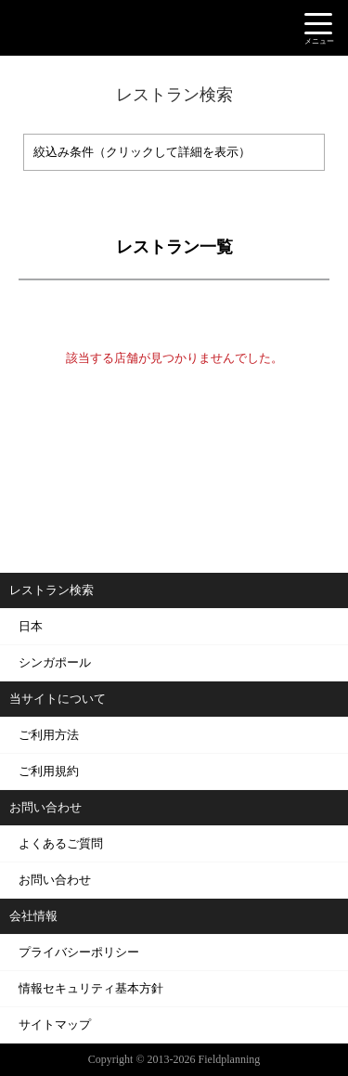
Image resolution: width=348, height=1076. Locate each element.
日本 (31, 626)
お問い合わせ (55, 880)
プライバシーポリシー (79, 952)
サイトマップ (55, 1024)
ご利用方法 (49, 735)
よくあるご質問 (61, 843)
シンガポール (55, 662)
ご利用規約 (49, 771)
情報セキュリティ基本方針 (91, 988)
